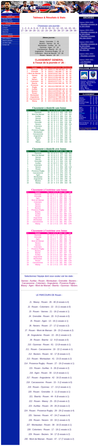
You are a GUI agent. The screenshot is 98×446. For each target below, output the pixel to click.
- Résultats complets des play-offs (87, 49)
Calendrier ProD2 (7, 21)
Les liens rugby (6, 42)
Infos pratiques (6, 38)
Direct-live (5, 32)
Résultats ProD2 (7, 19)
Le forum (5, 27)
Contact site (5, 45)
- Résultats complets (87, 56)
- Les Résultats (85, 62)
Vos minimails (6, 25)
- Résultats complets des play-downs (87, 37)
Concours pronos (7, 34)
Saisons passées (7, 40)
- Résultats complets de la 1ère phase (88, 25)
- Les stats (84, 64)
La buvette (5, 30)
